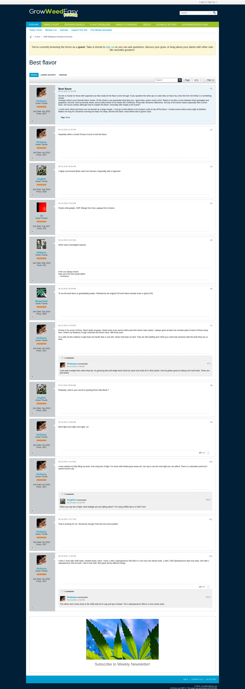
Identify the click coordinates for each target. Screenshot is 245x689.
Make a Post (51, 24)
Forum (37, 37)
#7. (209, 363)
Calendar (64, 30)
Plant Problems (100, 24)
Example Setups (166, 24)
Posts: (39, 114)
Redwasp (41, 101)
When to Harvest (127, 24)
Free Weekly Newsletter (101, 30)
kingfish (41, 179)
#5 (211, 240)
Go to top (211, 679)
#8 (211, 385)
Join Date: (37, 111)
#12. (208, 597)
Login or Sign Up (208, 2)
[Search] (196, 13)
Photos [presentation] (63, 75)
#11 (210, 519)
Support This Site (79, 30)
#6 (211, 289)
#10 (210, 462)
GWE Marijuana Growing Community (57, 37)
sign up (110, 47)
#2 (211, 130)
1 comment (69, 358)
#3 (211, 166)
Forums (34, 24)
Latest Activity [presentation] (48, 75)
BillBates (41, 252)
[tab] (34, 75)
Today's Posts (35, 30)
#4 (211, 203)
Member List (51, 30)
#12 (210, 556)
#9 (211, 422)
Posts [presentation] (34, 75)
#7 (211, 325)
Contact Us (197, 679)
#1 (211, 88)
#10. (208, 500)
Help (185, 679)
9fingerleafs (41, 301)
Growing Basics (74, 24)
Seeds (147, 24)
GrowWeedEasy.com (195, 24)
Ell (41, 215)
